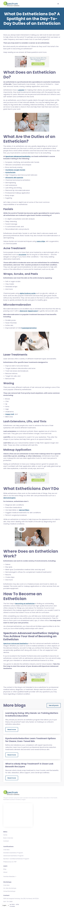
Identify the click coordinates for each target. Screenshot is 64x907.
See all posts (53, 705)
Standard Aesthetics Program (13, 853)
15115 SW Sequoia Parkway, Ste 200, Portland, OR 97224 (21, 898)
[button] (58, 3)
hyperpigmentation (29, 328)
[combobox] (6, 905)
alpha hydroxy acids (28, 293)
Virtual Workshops (9, 891)
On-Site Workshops (9, 888)
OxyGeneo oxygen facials (15, 170)
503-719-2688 (7, 902)
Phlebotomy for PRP (9, 862)
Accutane (22, 254)
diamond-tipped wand (29, 311)
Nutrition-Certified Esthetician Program (16, 859)
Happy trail (9, 414)
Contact (6, 841)
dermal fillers (24, 510)
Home (5, 835)
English (4, 905)
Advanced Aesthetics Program (13, 856)
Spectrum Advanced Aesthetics (15, 643)
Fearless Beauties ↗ (9, 876)
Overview (6, 850)
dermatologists (9, 498)
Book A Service (8, 838)
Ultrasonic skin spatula (14, 177)
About (5, 872)
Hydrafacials (10, 172)
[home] (11, 3)
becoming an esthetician (25, 603)
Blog (4, 869)
